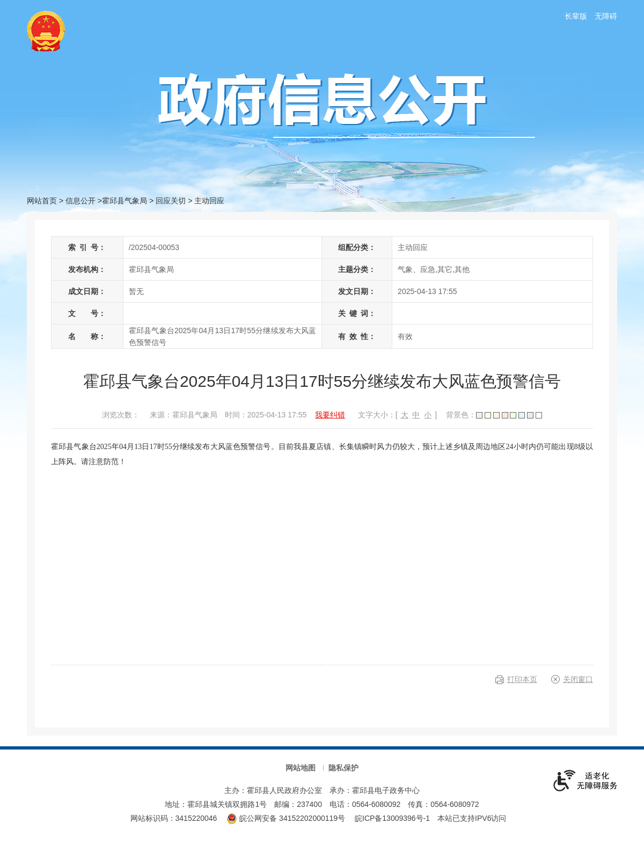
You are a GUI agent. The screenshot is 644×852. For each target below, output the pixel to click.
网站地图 (301, 767)
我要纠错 (330, 414)
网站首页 (42, 200)
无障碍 (606, 16)
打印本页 (522, 679)
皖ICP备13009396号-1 (392, 818)
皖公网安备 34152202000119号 (285, 818)
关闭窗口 (578, 679)
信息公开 (80, 200)
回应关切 (171, 200)
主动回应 (209, 200)
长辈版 (576, 16)
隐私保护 (343, 767)
